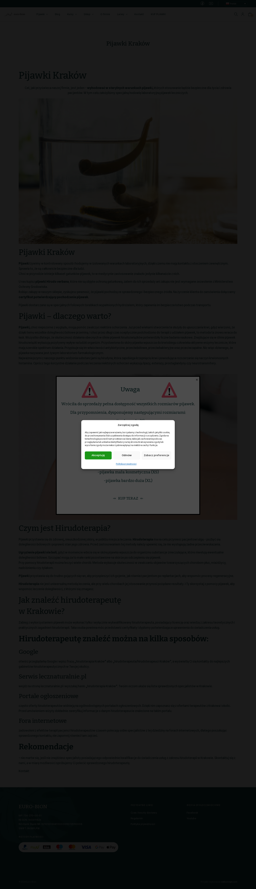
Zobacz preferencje (156, 455)
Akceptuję (98, 455)
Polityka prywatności (126, 464)
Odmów (127, 455)
